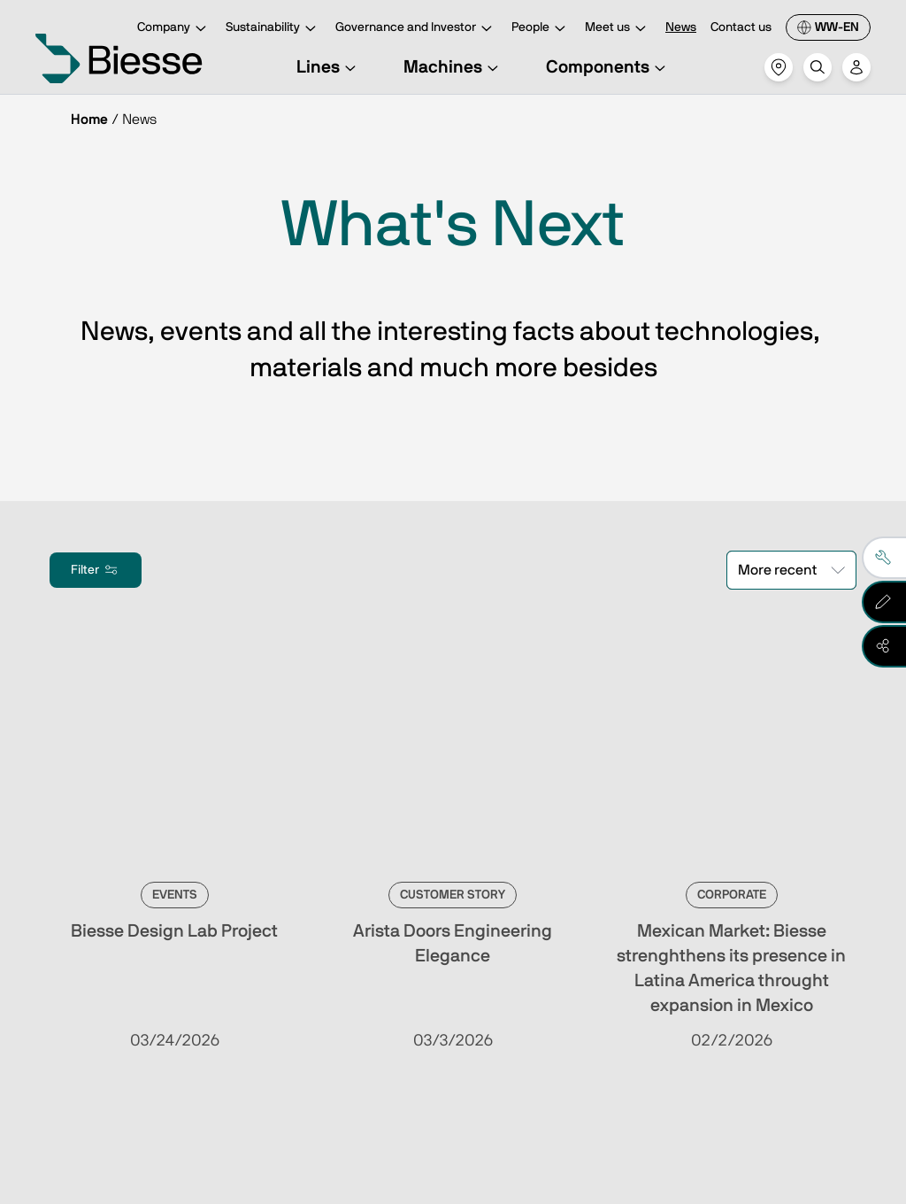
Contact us (741, 27)
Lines (328, 67)
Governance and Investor (416, 28)
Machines (453, 67)
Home (89, 119)
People (541, 28)
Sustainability (273, 28)
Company (174, 28)
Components (608, 67)
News (680, 27)
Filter (95, 570)
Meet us (618, 28)
